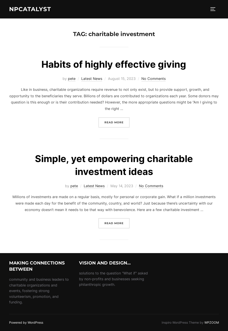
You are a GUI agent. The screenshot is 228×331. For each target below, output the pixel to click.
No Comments (153, 78)
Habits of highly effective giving (113, 64)
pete (71, 78)
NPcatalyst (30, 9)
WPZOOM (211, 322)
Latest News (91, 78)
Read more (117, 122)
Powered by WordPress (26, 322)
